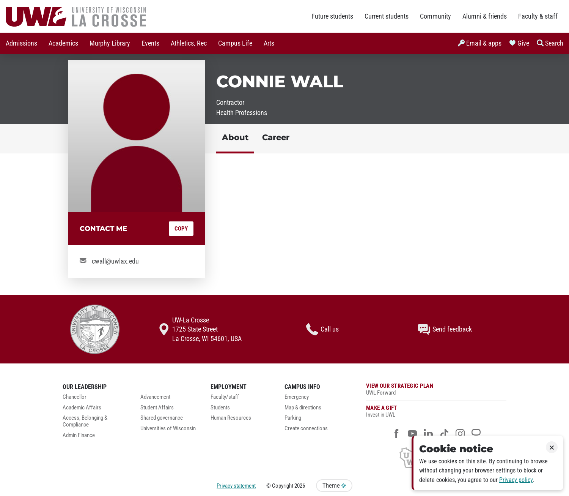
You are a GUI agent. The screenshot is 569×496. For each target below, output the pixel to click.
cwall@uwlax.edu (115, 261)
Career (275, 137)
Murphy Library (110, 43)
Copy (181, 228)
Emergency (296, 397)
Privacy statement (236, 485)
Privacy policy (516, 479)
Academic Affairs (82, 407)
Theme (334, 485)
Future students (332, 16)
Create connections (306, 428)
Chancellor (74, 397)
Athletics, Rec (189, 43)
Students (220, 407)
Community (435, 16)
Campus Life (235, 43)
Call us (322, 329)
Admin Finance (79, 435)
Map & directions (302, 407)
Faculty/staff (225, 397)
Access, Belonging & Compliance (85, 421)
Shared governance (161, 418)
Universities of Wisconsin (168, 428)
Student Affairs (157, 407)
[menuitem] (21, 43)
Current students (387, 16)
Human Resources (231, 418)
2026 (299, 485)
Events (150, 43)
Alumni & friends (484, 16)
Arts (269, 43)
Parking (292, 418)
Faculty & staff (538, 16)
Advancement (155, 397)
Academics (63, 43)
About (235, 137)
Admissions (21, 43)
